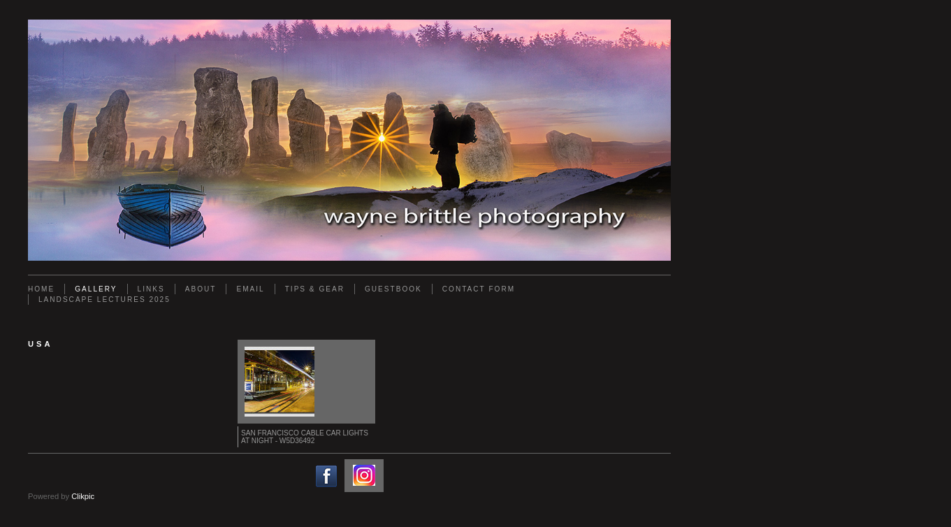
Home (41, 289)
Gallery (96, 289)
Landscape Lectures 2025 (104, 299)
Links (151, 289)
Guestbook (393, 289)
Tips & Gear (314, 289)
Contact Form (478, 289)
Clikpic (82, 496)
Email (250, 289)
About (201, 289)
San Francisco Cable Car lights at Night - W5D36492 (304, 437)
